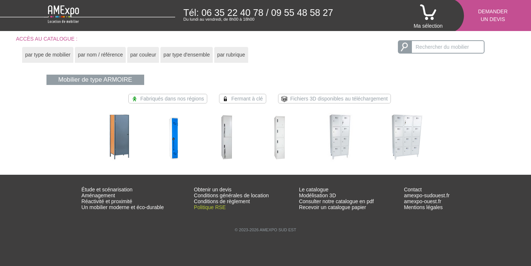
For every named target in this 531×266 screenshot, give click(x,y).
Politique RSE (210, 207)
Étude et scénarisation (107, 189)
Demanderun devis (492, 15)
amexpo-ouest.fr (422, 201)
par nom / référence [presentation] (100, 55)
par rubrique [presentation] (231, 55)
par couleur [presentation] (143, 55)
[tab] (48, 55)
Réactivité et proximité (106, 201)
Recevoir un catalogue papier (332, 207)
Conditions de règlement (222, 201)
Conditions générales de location (231, 195)
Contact (412, 189)
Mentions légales (423, 207)
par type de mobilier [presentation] (47, 55)
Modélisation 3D (317, 195)
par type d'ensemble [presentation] (186, 55)
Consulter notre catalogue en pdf (336, 201)
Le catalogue (314, 189)
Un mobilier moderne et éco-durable (122, 207)
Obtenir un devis (213, 189)
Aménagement (98, 195)
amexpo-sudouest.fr (427, 195)
